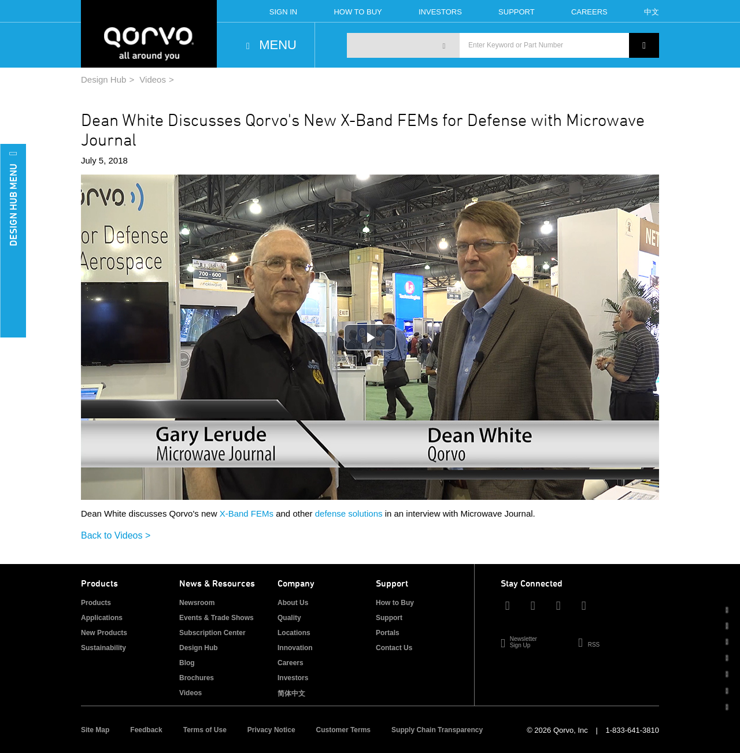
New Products (104, 633)
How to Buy (395, 603)
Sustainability (103, 648)
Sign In (283, 12)
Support (516, 12)
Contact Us (394, 648)
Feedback (146, 730)
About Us (293, 603)
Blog (187, 663)
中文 (651, 12)
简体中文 (291, 693)
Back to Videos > (115, 535)
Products (96, 603)
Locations (294, 633)
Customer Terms (343, 730)
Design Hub (103, 79)
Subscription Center (212, 633)
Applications (102, 618)
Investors (440, 12)
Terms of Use (205, 730)
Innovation (295, 648)
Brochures (196, 678)
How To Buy (358, 12)
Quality (289, 618)
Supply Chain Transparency (437, 730)
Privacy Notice (271, 730)
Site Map (95, 730)
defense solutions (349, 513)
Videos (152, 79)
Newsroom (196, 603)
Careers (589, 12)
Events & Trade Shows (216, 618)
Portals (387, 633)
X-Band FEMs (246, 513)
